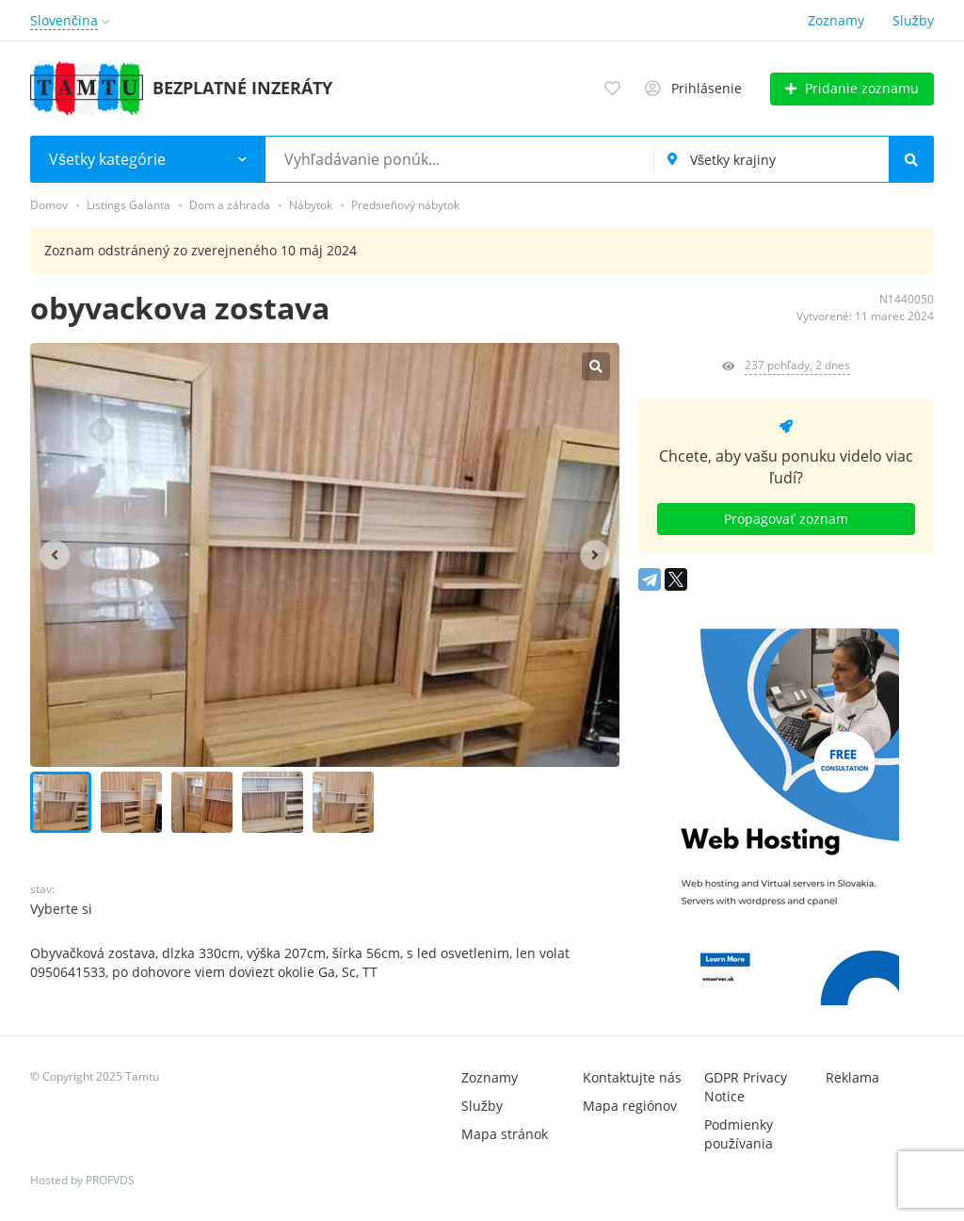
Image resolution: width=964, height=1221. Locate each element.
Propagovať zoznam (785, 519)
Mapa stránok (504, 1134)
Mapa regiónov (630, 1106)
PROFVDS (110, 1180)
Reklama (852, 1077)
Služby (913, 20)
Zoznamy (836, 20)
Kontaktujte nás (632, 1077)
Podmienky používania (738, 1133)
